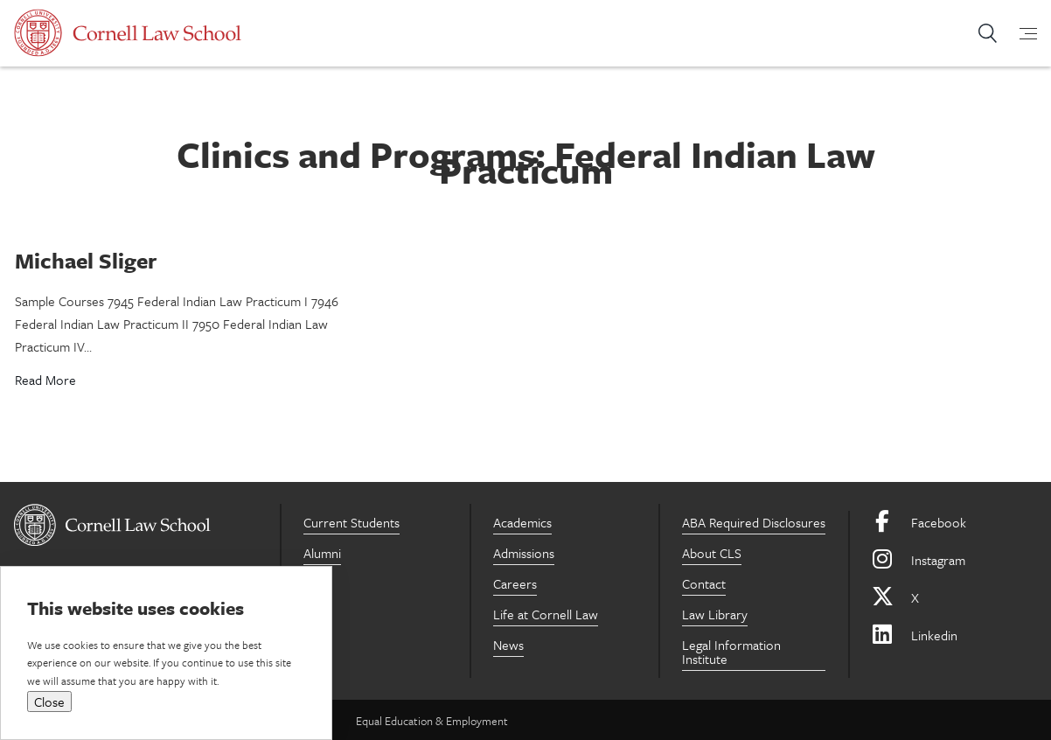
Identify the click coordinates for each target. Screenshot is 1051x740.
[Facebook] (954, 522)
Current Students (351, 522)
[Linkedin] (954, 635)
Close (49, 701)
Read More (45, 379)
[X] (954, 598)
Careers (515, 583)
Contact (704, 583)
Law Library (715, 614)
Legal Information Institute (731, 651)
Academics (522, 522)
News (508, 644)
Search (987, 33)
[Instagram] (954, 560)
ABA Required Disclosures (753, 522)
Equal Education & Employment (432, 721)
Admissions (523, 552)
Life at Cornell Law (545, 614)
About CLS (711, 552)
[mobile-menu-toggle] (1018, 33)
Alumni (322, 552)
